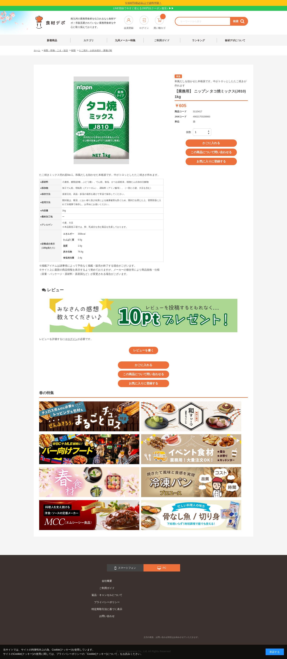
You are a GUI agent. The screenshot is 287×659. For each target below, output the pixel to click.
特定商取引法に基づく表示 (107, 609)
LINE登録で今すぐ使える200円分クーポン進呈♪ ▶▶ (143, 8)
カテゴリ (88, 40)
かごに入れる (211, 143)
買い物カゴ (159, 22)
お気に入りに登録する (211, 161)
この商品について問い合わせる (211, 152)
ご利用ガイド (161, 40)
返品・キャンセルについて (107, 595)
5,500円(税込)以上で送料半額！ (143, 2)
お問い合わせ (107, 616)
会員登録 (128, 22)
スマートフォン (125, 568)
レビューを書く (143, 350)
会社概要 (107, 580)
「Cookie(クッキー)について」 (102, 653)
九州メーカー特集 (125, 40)
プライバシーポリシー (107, 602)
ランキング (198, 40)
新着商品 (52, 40)
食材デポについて (235, 40)
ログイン (144, 22)
